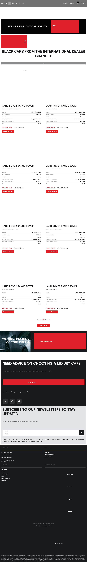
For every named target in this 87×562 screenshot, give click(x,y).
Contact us (43, 381)
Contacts (4, 473)
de (6, 3)
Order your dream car (72, 341)
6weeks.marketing (46, 525)
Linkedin (69, 510)
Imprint (3, 479)
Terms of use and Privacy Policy (64, 438)
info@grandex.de (6, 451)
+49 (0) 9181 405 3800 (6, 456)
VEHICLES (47, 451)
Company (4, 468)
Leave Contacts (8, 132)
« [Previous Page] (37, 320)
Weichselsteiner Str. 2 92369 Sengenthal (7, 460)
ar (16, 3)
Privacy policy (5, 477)
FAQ (2, 475)
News (3, 470)
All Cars (21, 42)
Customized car (49, 453)
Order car (65, 26)
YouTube (69, 498)
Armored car (48, 455)
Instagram (70, 473)
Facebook (70, 486)
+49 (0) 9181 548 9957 (6, 454)
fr (13, 3)
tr (19, 3)
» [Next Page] (49, 320)
